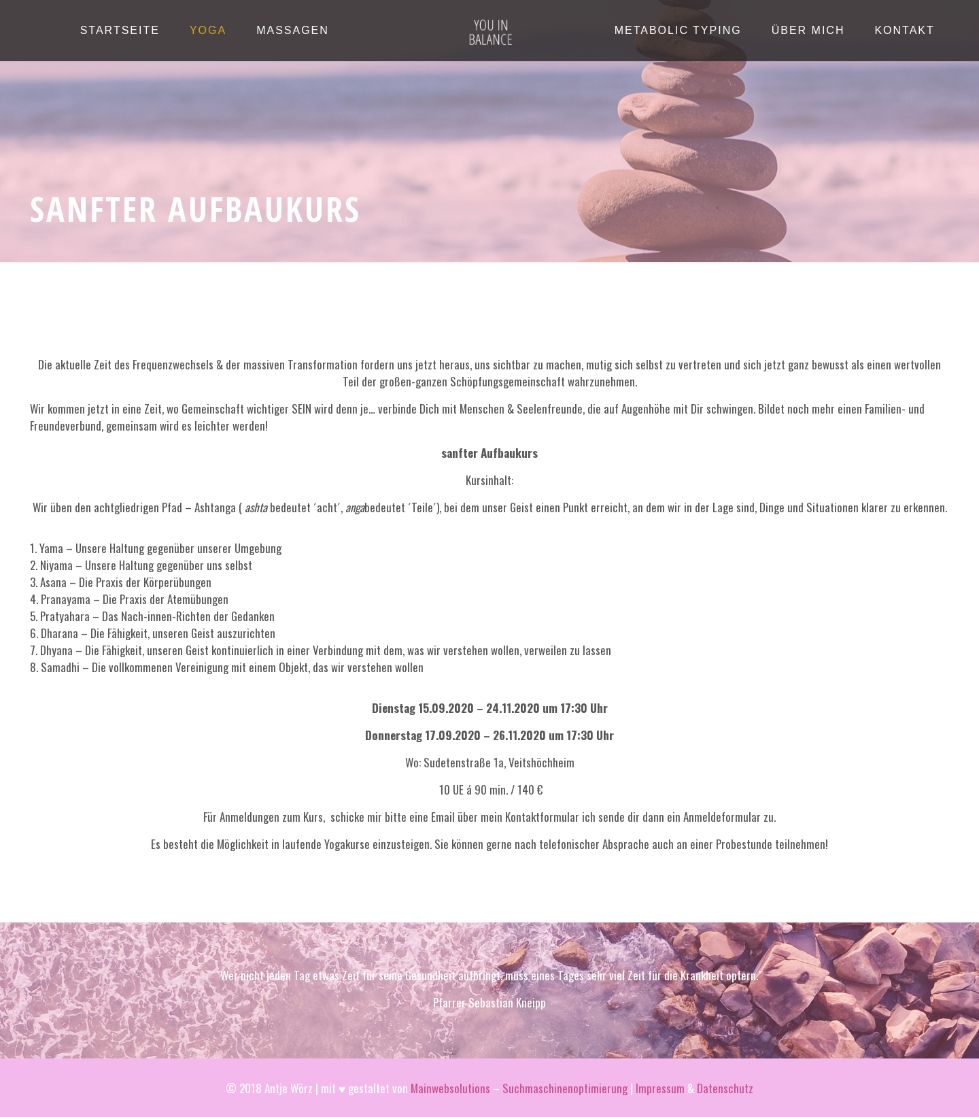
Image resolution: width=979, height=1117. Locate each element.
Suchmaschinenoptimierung (565, 1088)
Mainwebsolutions (450, 1088)
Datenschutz (725, 1088)
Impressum (660, 1088)
